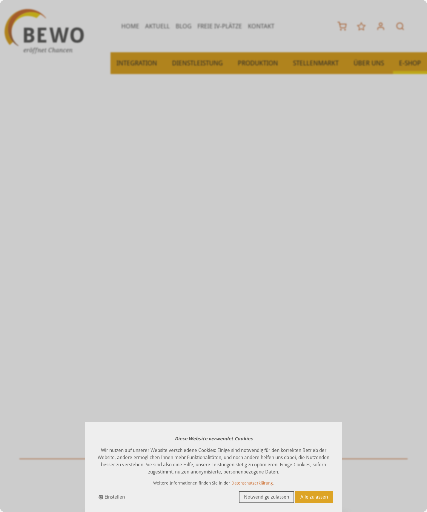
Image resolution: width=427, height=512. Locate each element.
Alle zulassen (314, 497)
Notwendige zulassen (266, 497)
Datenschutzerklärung (252, 483)
